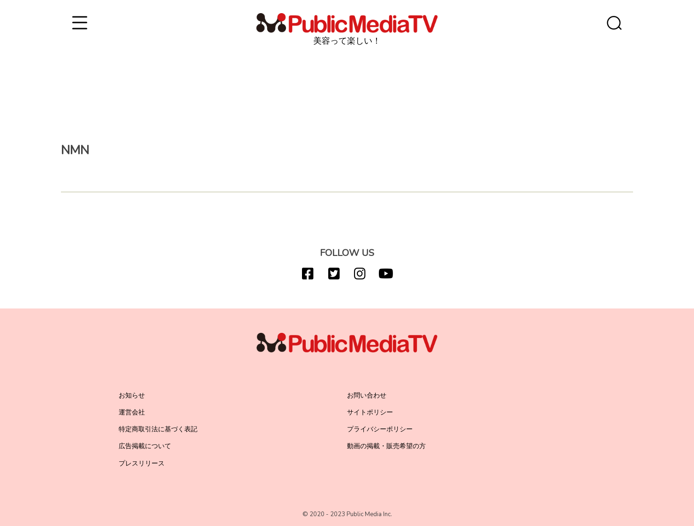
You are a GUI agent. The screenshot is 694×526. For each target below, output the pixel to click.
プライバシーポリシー (380, 429)
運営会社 (132, 412)
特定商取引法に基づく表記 (158, 429)
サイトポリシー (370, 412)
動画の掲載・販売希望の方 (386, 446)
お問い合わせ (366, 395)
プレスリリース (142, 463)
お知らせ (132, 395)
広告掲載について (145, 446)
